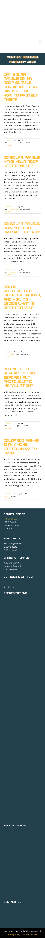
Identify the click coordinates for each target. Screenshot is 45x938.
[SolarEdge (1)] (21, 766)
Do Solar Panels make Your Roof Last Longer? (22, 161)
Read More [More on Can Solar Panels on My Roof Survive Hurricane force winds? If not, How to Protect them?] (7, 145)
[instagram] (9, 587)
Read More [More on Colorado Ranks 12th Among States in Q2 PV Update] (7, 499)
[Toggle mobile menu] (40, 41)
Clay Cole (9, 140)
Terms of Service (29, 934)
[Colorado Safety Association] (21, 694)
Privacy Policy (14, 934)
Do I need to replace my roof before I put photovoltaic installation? (22, 377)
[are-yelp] (16, 705)
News (5, 496)
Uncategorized (14, 143)
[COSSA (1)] (21, 681)
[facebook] (5, 587)
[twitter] (13, 587)
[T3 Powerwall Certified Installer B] (21, 672)
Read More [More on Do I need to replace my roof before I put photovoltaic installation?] (7, 428)
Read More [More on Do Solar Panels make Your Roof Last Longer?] (7, 211)
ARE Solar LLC (10, 519)
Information (13, 354)
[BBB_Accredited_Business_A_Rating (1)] (21, 719)
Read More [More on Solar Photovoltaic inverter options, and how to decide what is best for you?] (7, 357)
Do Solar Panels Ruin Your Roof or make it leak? (22, 227)
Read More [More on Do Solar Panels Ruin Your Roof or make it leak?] (7, 274)
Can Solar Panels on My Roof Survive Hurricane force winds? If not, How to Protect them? (21, 86)
